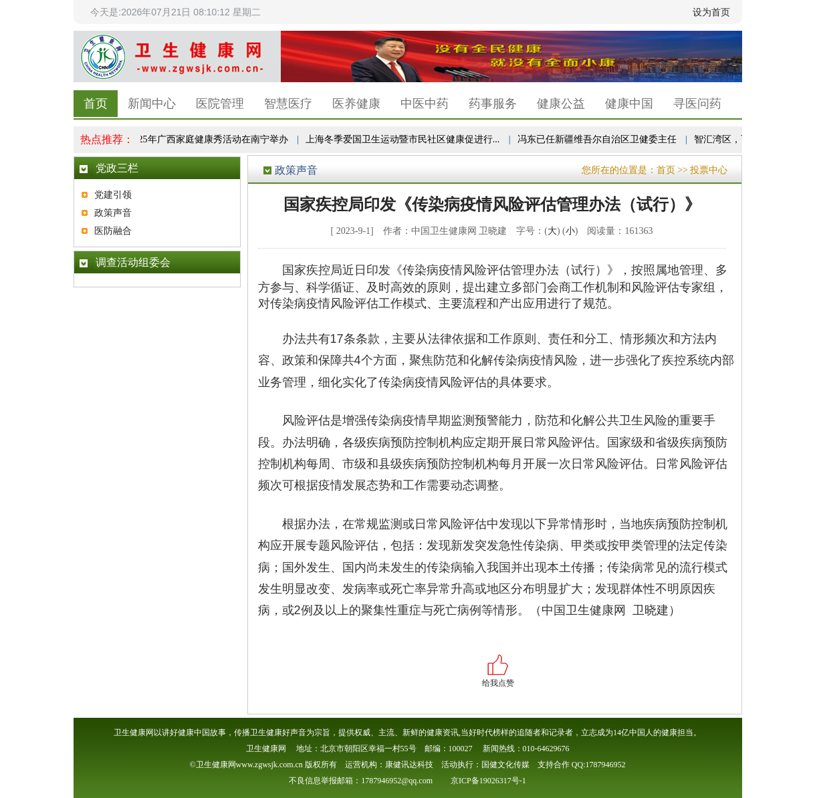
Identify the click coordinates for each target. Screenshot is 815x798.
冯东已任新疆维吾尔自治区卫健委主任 (597, 139)
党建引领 (113, 195)
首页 (96, 103)
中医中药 (424, 103)
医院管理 (220, 103)
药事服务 (493, 103)
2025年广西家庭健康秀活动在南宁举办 (209, 139)
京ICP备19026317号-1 (488, 780)
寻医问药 (697, 103)
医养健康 (356, 103)
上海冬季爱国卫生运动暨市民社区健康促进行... (403, 139)
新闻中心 (152, 103)
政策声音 (113, 213)
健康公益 (561, 103)
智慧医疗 (288, 103)
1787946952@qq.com (397, 780)
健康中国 (629, 103)
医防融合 (113, 231)
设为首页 (711, 12)
